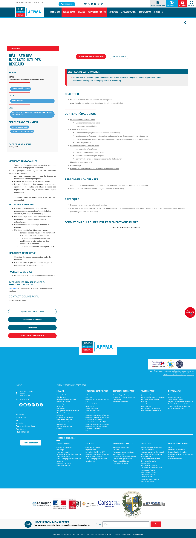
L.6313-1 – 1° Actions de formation (183, 373)
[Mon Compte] (172, 2)
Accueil (70, 61)
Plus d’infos (13, 288)
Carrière (182, 5)
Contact (191, 5)
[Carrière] (182, 2)
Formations (79, 61)
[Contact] (191, 2)
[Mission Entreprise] (158, 2)
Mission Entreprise (158, 5)
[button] (55, 12)
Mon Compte (171, 5)
